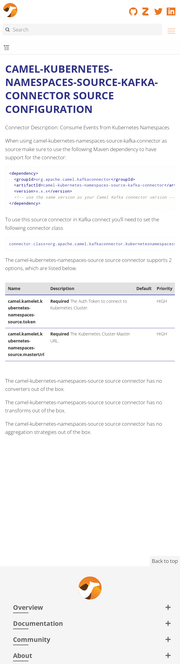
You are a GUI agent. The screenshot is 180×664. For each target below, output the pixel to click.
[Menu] (170, 30)
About (22, 655)
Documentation (38, 623)
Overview (28, 607)
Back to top (165, 560)
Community (31, 639)
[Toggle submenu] (6, 48)
